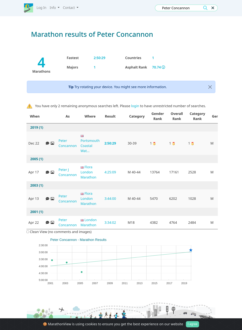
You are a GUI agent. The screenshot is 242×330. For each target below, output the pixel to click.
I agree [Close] (192, 325)
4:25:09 (110, 172)
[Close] (210, 87)
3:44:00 (110, 198)
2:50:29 (110, 143)
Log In (41, 7)
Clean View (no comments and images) (59, 231)
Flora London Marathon (88, 172)
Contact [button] (69, 7)
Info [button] (53, 7)
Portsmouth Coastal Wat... (90, 145)
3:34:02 (110, 222)
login (135, 106)
